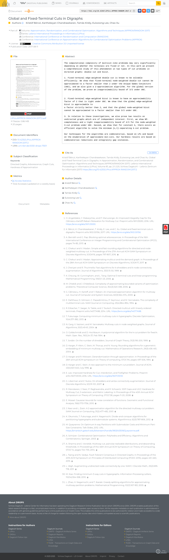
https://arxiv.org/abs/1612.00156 (126, 232)
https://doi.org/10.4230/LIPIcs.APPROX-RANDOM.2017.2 (110, 169)
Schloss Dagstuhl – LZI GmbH (70, 556)
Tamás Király (84, 22)
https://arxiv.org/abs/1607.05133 (108, 376)
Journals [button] (72, 3)
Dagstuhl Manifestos (56, 537)
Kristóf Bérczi (33, 22)
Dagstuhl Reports (55, 534)
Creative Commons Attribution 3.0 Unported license (52, 43)
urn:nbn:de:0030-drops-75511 (32, 145)
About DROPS (91, 556)
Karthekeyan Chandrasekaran (59, 22)
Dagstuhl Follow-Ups (18, 537)
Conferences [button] (91, 3)
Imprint (103, 556)
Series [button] (56, 3)
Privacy (112, 556)
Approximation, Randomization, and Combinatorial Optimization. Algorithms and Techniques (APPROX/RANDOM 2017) (90, 30)
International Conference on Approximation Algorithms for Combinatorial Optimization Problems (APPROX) (88, 39)
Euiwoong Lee (100, 22)
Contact (121, 556)
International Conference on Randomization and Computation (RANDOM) (71, 36)
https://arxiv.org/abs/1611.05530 (80, 224)
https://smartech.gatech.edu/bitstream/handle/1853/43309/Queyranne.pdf (102, 430)
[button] (34, 3)
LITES (50, 540)
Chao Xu (114, 22)
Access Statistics (22, 181)
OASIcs (12, 534)
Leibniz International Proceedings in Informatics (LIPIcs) (56, 33)
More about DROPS (18, 517)
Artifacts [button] (110, 3)
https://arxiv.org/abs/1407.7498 (126, 311)
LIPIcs (12, 531)
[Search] (141, 3)
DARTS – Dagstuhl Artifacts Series (62, 531)
